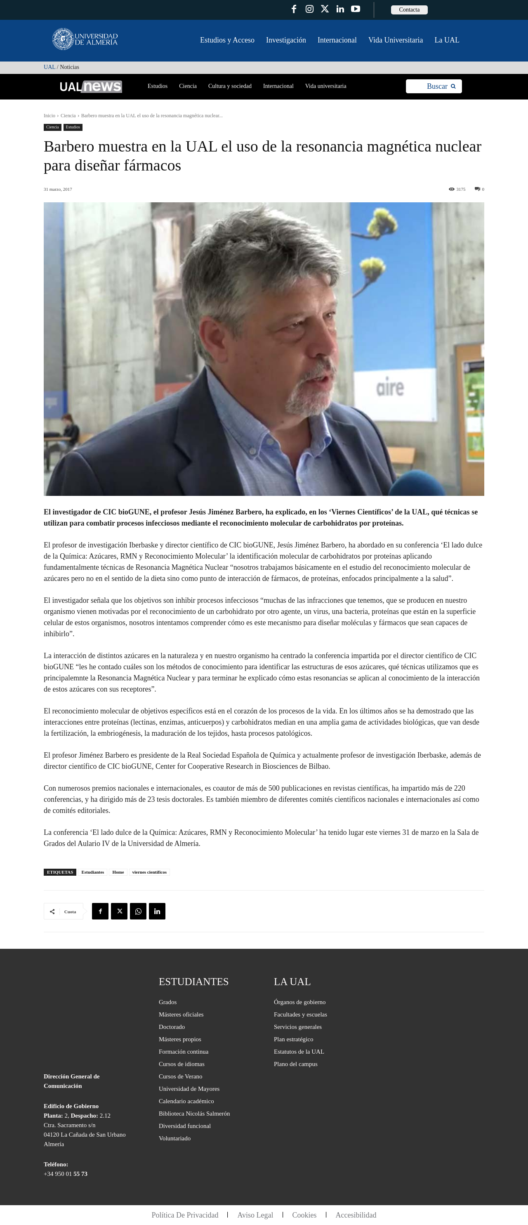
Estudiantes (92, 872)
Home (118, 872)
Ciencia (68, 115)
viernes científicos (149, 872)
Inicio (49, 115)
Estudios (73, 127)
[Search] (441, 86)
